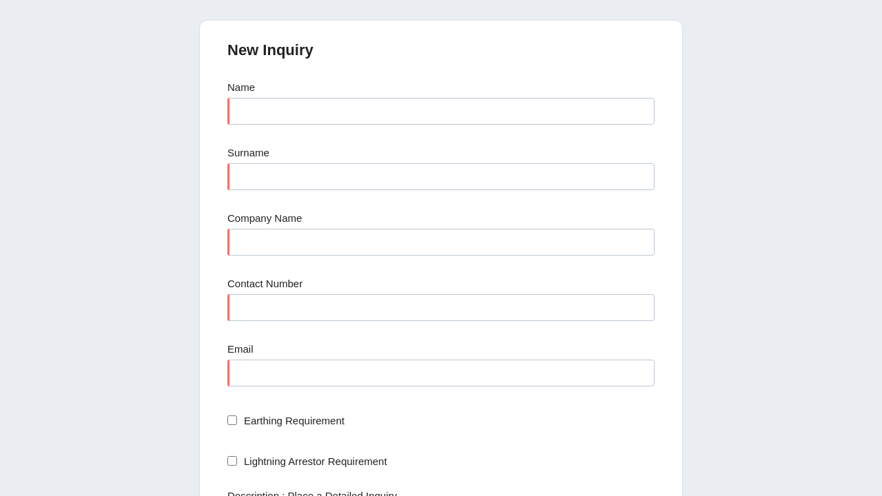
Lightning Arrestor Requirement (315, 461)
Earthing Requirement (294, 420)
